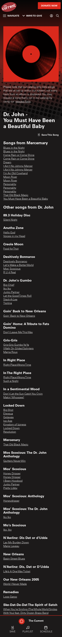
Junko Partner (11, 292)
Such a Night (10, 381)
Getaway (8, 417)
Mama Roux (10, 352)
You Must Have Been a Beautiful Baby (25, 199)
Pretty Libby (10, 488)
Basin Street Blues (14, 559)
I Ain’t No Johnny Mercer (17, 170)
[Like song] (48, 135)
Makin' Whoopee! (13, 397)
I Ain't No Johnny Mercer (18, 166)
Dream (7, 162)
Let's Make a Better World (18, 265)
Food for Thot (11, 249)
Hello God (9, 232)
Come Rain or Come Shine (18, 155)
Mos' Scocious (12, 269)
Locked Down (11, 428)
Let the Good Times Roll (17, 296)
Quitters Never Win (14, 461)
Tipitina (7, 303)
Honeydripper (11, 501)
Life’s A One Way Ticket (16, 571)
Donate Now (49, 5)
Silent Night (10, 220)
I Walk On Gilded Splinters (18, 348)
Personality (9, 184)
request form (23, 101)
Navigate (11, 15)
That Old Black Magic (15, 195)
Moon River (10, 177)
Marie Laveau (11, 546)
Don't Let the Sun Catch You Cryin (23, 394)
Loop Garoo (10, 597)
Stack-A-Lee (10, 299)
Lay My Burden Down (16, 542)
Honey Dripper (12, 473)
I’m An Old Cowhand (15, 173)
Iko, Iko (7, 530)
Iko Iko (7, 288)
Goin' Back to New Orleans (19, 316)
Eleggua (8, 414)
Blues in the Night (13, 148)
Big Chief (8, 285)
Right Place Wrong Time (17, 365)
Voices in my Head (14, 236)
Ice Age (7, 421)
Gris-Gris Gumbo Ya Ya (16, 345)
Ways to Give (32, 15)
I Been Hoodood (12, 481)
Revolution (9, 432)
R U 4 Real (9, 272)
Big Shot (8, 410)
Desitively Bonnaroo (15, 261)
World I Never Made (15, 584)
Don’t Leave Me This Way (18, 332)
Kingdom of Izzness (14, 424)
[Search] (57, 15)
